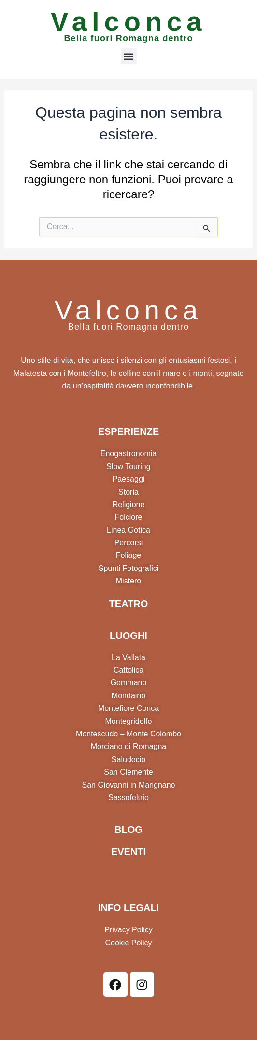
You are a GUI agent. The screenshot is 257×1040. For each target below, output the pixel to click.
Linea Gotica (128, 530)
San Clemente (128, 772)
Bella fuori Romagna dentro (128, 38)
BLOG (128, 829)
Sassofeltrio (128, 797)
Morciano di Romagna (129, 746)
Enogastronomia (128, 453)
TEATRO (128, 603)
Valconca (129, 21)
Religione (129, 504)
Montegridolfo (128, 721)
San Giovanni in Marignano (128, 785)
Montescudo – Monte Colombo (128, 734)
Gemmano (129, 683)
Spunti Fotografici (129, 568)
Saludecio (128, 759)
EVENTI (128, 851)
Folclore (129, 517)
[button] (129, 56)
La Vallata (128, 657)
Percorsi (128, 543)
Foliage (128, 555)
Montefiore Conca (128, 708)
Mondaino (128, 696)
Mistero (128, 581)
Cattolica (128, 670)
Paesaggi (129, 479)
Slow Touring (128, 466)
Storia (128, 492)
